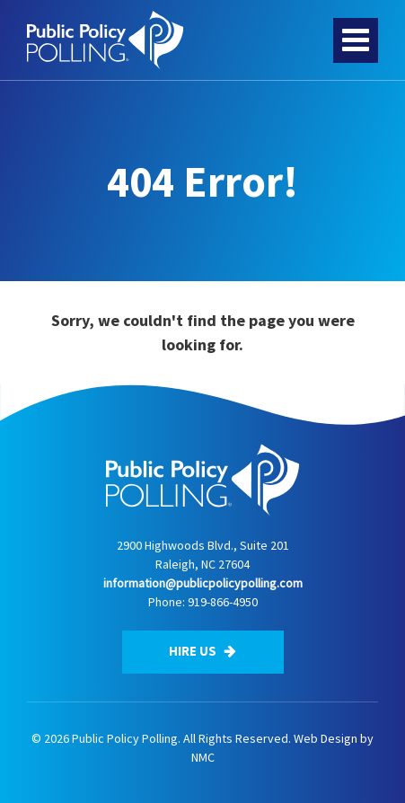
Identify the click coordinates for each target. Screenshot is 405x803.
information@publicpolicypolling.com (203, 583)
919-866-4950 (223, 602)
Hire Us (202, 650)
